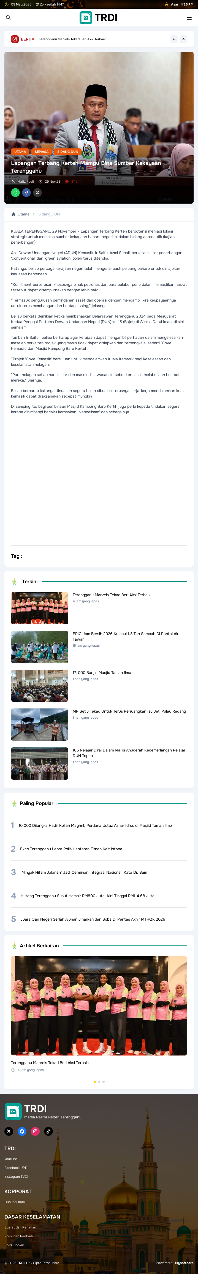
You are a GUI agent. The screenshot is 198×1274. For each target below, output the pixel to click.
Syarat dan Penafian (20, 1227)
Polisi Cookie (14, 1245)
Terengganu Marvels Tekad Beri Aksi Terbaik (72, 39)
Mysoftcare (184, 1263)
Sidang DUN (67, 152)
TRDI (21, 1263)
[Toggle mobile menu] (189, 17)
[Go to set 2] (99, 1082)
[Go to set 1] (95, 1082)
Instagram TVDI (16, 1176)
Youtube (10, 1159)
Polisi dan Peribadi (18, 1236)
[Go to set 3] (103, 1082)
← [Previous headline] (174, 39)
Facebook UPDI (16, 1168)
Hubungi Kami (15, 1202)
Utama (20, 152)
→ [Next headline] (183, 39)
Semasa (41, 152)
